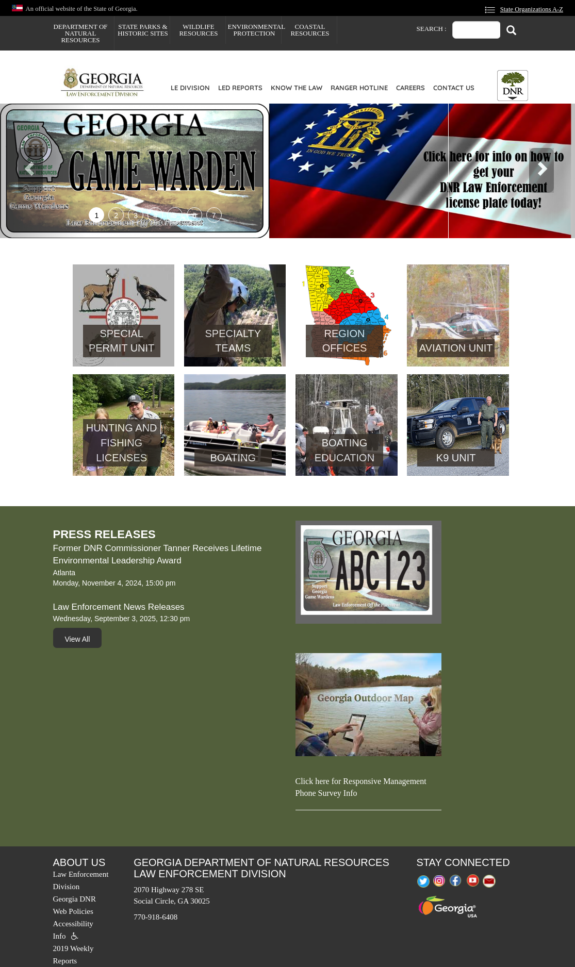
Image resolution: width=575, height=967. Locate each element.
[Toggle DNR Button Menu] (512, 85)
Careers (410, 88)
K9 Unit (456, 457)
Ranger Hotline (359, 88)
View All (77, 639)
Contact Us (453, 88)
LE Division (190, 88)
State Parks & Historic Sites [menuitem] (143, 30)
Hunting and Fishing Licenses (121, 442)
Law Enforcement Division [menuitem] (81, 880)
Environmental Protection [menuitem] (254, 30)
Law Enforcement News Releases (119, 607)
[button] (43, 171)
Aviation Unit (456, 348)
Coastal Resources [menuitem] (309, 30)
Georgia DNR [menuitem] (74, 899)
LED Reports (240, 88)
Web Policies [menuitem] (73, 911)
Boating (233, 457)
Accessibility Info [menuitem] (73, 930)
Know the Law (296, 88)
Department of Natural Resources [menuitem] (80, 33)
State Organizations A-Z (531, 9)
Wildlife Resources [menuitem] (198, 30)
